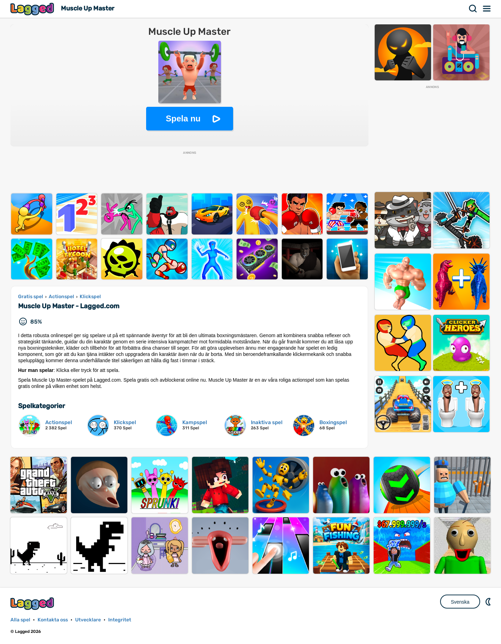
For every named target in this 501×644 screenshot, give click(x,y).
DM (489, 602)
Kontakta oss (53, 620)
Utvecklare (88, 620)
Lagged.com (33, 603)
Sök (473, 8)
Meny (487, 8)
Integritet (119, 620)
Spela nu (183, 118)
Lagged (33, 9)
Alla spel (20, 620)
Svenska (460, 602)
